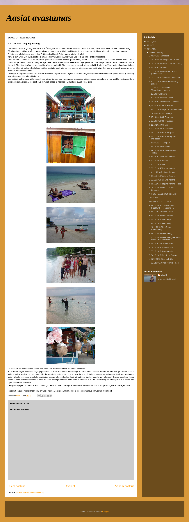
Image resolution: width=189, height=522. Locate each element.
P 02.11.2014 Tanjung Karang (162, 176)
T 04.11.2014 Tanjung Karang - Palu (165, 184)
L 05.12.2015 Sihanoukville (161, 259)
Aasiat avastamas (38, 18)
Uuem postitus (16, 486)
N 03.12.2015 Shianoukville (161, 251)
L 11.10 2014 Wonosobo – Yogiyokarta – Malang (160, 89)
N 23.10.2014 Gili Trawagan (161, 132)
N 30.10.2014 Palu (157, 164)
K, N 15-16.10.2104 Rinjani (161, 105)
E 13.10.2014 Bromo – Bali (161, 98)
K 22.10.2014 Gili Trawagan (161, 129)
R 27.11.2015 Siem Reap (160, 223)
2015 (149, 45)
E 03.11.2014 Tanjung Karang (162, 180)
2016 (149, 49)
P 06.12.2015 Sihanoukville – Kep (164, 263)
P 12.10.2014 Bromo (158, 94)
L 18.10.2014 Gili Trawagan (161, 113)
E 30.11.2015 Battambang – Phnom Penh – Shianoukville (164, 238)
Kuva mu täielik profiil (167, 279)
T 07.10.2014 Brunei (158, 67)
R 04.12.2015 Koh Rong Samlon (163, 255)
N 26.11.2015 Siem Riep (160, 219)
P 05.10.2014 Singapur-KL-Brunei (164, 60)
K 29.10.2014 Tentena (158, 160)
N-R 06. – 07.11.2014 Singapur (162, 194)
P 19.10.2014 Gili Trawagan (161, 117)
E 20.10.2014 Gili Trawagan (161, 121)
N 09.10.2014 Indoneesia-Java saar (164, 77)
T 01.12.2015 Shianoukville (161, 243)
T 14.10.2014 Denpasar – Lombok (164, 102)
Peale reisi (153, 198)
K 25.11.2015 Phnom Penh (161, 215)
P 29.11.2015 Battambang (160, 233)
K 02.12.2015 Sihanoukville (161, 247)
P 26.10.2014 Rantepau (159, 146)
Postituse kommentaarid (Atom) (30, 492)
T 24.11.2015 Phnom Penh (161, 212)
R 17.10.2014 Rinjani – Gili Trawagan (165, 109)
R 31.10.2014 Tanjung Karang (162, 168)
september (154, 52)
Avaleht (70, 486)
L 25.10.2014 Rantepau (159, 143)
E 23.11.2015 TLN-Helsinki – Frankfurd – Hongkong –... (161, 206)
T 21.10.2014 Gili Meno (159, 125)
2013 (149, 41)
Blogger (105, 512)
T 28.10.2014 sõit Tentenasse (162, 156)
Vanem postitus (124, 486)
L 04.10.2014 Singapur (159, 56)
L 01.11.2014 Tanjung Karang (162, 172)
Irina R (164, 275)
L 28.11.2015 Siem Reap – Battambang (160, 228)
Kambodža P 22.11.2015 (160, 201)
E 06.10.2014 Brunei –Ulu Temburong (165, 63)
